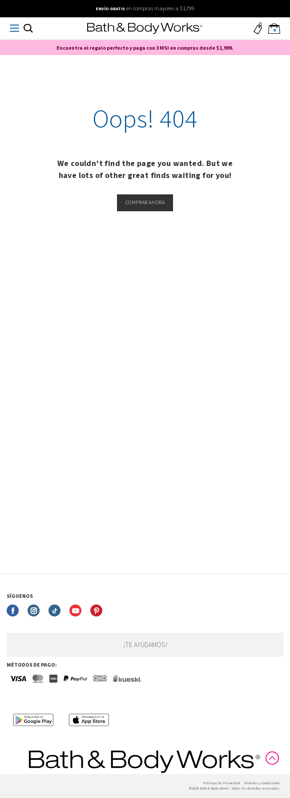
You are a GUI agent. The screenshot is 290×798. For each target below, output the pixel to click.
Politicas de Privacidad (221, 783)
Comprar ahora (145, 202)
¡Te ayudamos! (145, 645)
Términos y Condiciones (262, 783)
